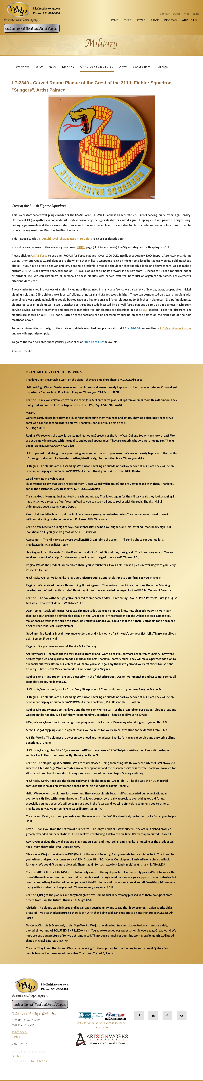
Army (123, 67)
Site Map (17, 1056)
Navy (52, 67)
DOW (39, 67)
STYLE (143, 309)
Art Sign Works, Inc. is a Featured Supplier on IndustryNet (101, 1021)
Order (196, 13)
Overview (22, 67)
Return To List (23, 350)
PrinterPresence (37, 1060)
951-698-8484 (19, 1032)
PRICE (81, 247)
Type (127, 20)
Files (186, 13)
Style (141, 20)
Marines (68, 67)
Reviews (170, 20)
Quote (176, 13)
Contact (165, 13)
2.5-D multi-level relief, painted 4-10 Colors (64, 238)
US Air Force (39, 255)
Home (114, 20)
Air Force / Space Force (96, 66)
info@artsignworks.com (175, 328)
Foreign (162, 67)
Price (155, 20)
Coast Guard (142, 67)
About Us (189, 20)
